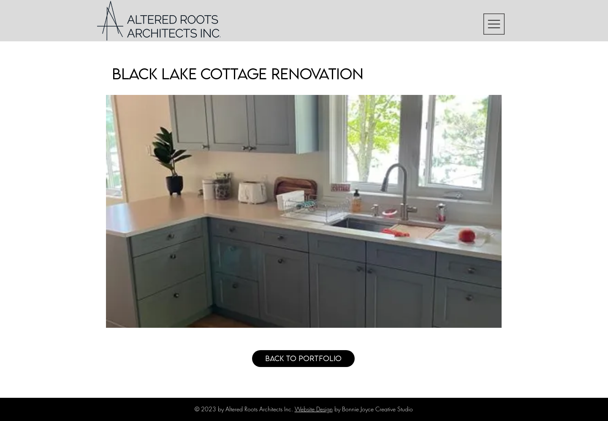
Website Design (314, 409)
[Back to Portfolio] (303, 358)
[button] (494, 24)
